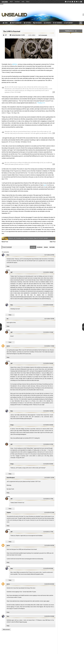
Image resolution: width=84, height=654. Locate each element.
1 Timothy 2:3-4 (41, 103)
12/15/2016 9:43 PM (49, 545)
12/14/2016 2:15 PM (48, 444)
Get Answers (57, 22)
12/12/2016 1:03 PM (48, 411)
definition (14, 64)
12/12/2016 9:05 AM (48, 304)
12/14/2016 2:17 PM (48, 498)
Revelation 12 (19, 238)
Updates (47, 22)
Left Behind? (68, 22)
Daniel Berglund (11, 477)
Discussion (37, 22)
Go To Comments (43, 35)
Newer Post (5, 241)
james (8, 346)
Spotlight (46, 238)
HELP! (11, 1)
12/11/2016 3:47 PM (49, 254)
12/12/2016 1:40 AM (48, 272)
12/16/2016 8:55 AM (48, 568)
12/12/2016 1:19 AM (49, 346)
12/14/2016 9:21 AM (49, 512)
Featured (11, 238)
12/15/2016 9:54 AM (48, 463)
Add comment (6, 629)
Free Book (17, 1)
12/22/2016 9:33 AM (49, 616)
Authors (27, 22)
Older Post (52, 241)
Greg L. (12, 424)
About (27, 1)
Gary (8, 254)
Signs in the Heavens (28, 238)
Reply (8, 266)
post (45, 185)
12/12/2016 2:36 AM (48, 363)
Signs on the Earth (38, 238)
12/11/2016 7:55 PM (49, 318)
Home (5, 22)
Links (23, 1)
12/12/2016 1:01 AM (48, 332)
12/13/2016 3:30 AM (48, 424)
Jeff (15, 238)
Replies (8, 270)
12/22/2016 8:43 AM (49, 584)
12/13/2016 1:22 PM (49, 477)
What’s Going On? (15, 22)
